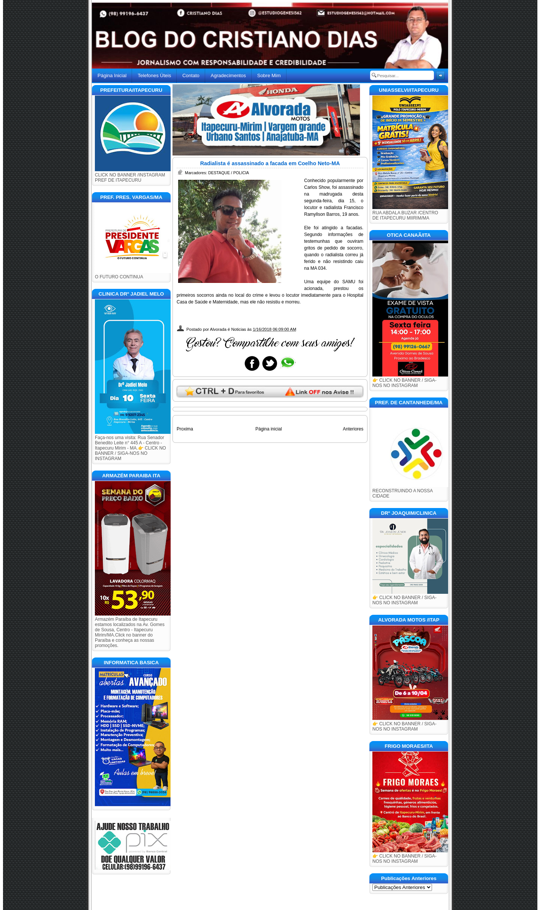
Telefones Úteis (154, 75)
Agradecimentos (228, 75)
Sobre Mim (269, 75)
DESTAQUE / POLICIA (228, 172)
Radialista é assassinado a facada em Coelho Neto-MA (270, 163)
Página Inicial (112, 75)
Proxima (185, 429)
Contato (191, 75)
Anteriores (353, 429)
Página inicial (268, 429)
